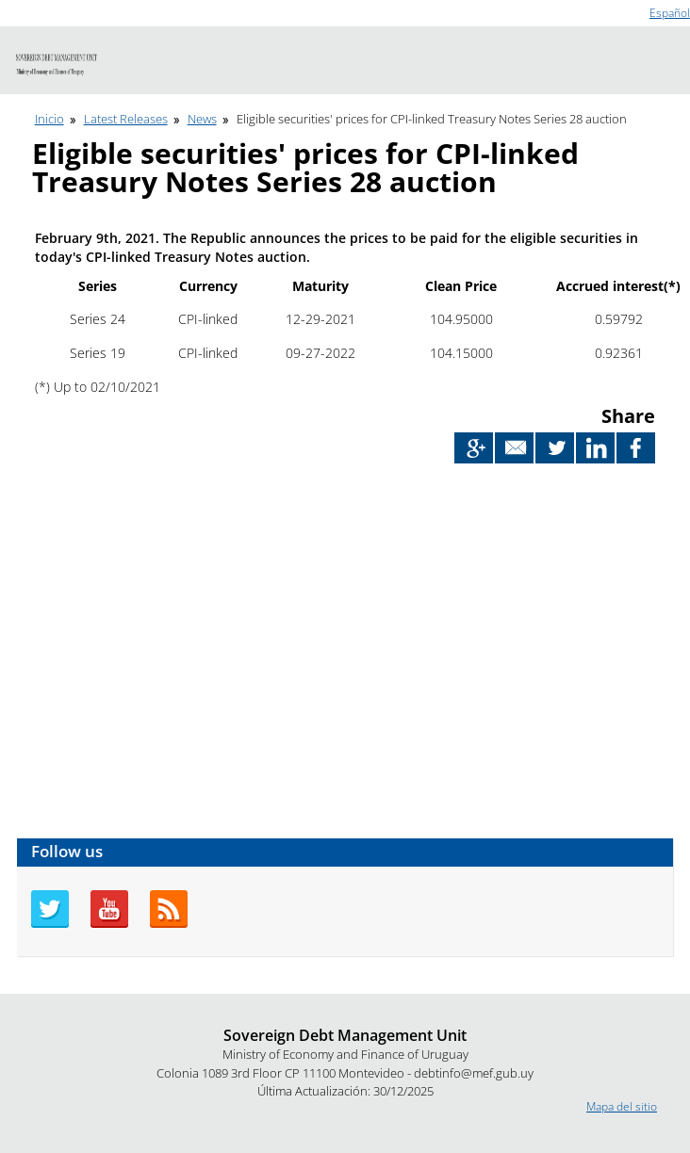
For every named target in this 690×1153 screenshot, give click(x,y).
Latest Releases (126, 118)
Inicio (49, 118)
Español (669, 13)
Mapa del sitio (621, 1106)
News (202, 118)
